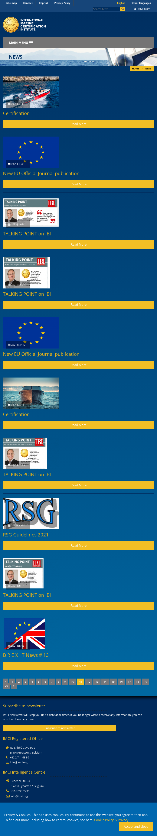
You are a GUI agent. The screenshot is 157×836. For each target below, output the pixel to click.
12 (88, 681)
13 (96, 681)
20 (6, 686)
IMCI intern (142, 8)
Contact (28, 2)
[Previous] (5, 682)
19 (145, 681)
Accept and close (136, 826)
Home (135, 68)
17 (129, 681)
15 (113, 681)
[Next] (14, 686)
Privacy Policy (62, 2)
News (148, 68)
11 (80, 681)
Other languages (141, 2)
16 (121, 681)
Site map (11, 2)
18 (137, 681)
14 (105, 681)
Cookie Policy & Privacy (111, 820)
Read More (78, 124)
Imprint (43, 2)
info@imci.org (18, 762)
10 (72, 681)
